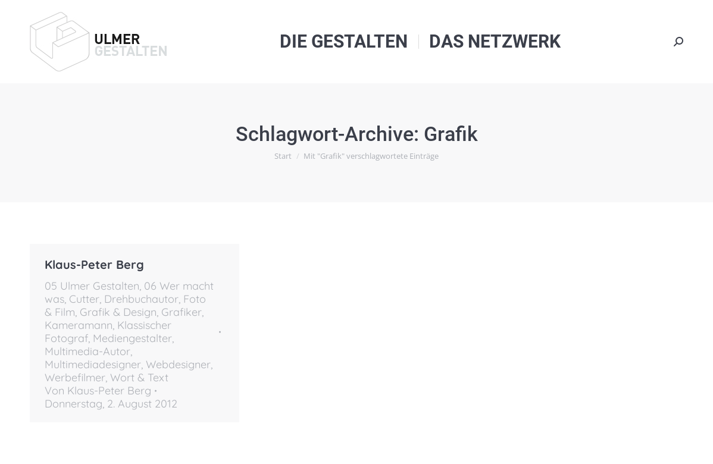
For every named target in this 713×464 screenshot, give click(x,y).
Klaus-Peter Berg (94, 264)
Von (98, 390)
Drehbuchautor (141, 299)
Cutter (84, 299)
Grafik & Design (118, 312)
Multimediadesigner (93, 364)
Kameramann (78, 325)
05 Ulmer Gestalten (92, 286)
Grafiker (181, 312)
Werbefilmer (75, 377)
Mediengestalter (132, 338)
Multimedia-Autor (87, 351)
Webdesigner (178, 364)
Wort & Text (139, 377)
